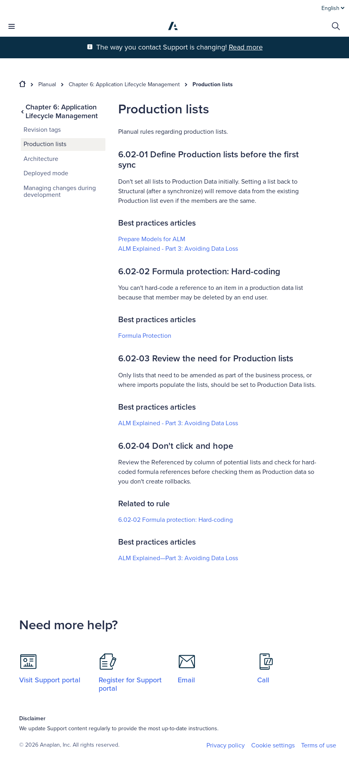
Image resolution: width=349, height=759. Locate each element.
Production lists (212, 84)
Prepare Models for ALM (151, 239)
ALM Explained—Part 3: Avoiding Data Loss (178, 558)
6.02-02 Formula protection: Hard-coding (175, 520)
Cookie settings (273, 745)
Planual (47, 84)
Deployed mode (46, 173)
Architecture (41, 159)
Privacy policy (225, 745)
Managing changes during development (60, 191)
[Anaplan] (173, 26)
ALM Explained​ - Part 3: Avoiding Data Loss (178, 249)
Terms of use (318, 745)
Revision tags (42, 130)
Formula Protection (144, 336)
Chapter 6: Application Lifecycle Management (124, 84)
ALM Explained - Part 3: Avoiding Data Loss (178, 423)
